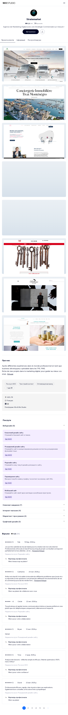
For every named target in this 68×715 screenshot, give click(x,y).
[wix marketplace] (9, 3)
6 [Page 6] (44, 708)
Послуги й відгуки (34, 40)
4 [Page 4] (36, 708)
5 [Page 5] (40, 708)
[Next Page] (48, 708)
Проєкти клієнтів (7, 40)
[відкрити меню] (64, 3)
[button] (34, 64)
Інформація (21, 40)
